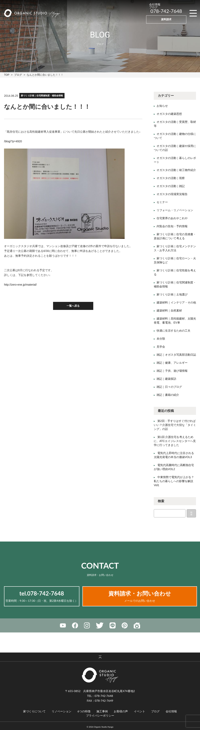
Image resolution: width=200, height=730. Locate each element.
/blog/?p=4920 (13, 141)
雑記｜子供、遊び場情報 (172, 371)
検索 (191, 513)
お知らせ (162, 106)
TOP (6, 74)
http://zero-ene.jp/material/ (20, 284)
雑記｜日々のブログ (169, 387)
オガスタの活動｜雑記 (171, 186)
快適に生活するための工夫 (173, 330)
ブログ (18, 74)
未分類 (161, 338)
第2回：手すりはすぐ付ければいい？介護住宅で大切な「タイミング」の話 (175, 425)
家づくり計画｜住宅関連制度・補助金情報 (42, 96)
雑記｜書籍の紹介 (168, 395)
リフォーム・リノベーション (175, 210)
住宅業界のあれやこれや (172, 218)
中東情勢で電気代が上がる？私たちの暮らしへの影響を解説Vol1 (174, 481)
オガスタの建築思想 (169, 114)
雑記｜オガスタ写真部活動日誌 (176, 354)
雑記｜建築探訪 (166, 379)
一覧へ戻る (73, 305)
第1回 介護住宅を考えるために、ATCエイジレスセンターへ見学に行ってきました (175, 441)
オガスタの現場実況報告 (172, 194)
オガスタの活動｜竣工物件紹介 (176, 170)
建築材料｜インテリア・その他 (176, 302)
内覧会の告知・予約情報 (172, 226)
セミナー (162, 202)
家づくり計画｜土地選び (172, 294)
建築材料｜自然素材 (169, 310)
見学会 (161, 346)
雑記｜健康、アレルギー (172, 362)
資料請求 (166, 19)
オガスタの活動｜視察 (171, 178)
